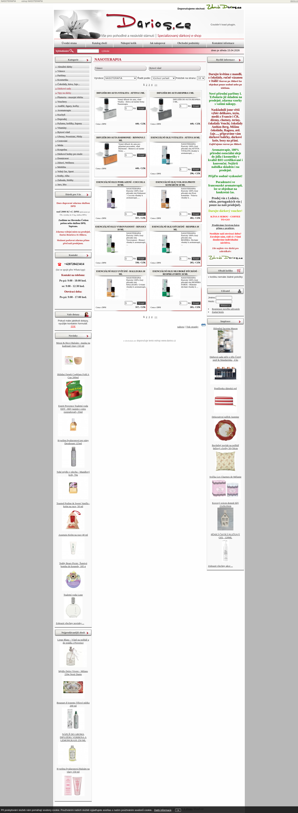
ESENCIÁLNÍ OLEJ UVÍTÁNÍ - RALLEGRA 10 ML (120, 272)
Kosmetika (62, 79)
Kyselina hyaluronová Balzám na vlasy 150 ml (73, 770)
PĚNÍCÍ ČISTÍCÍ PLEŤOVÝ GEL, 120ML (225, 536)
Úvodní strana (69, 43)
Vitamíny (62, 127)
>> (156, 84)
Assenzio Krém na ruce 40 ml (73, 534)
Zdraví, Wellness (65, 162)
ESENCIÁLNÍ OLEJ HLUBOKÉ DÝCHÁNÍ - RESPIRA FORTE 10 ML (175, 272)
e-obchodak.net (129, 341)
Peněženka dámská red (225, 388)
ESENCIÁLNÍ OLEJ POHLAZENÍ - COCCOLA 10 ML (120, 183)
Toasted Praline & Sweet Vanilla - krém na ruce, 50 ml (73, 505)
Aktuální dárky (64, 66)
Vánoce (98, 68)
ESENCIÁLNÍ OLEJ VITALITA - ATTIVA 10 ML (175, 137)
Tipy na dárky (64, 92)
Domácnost (63, 158)
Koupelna (62, 149)
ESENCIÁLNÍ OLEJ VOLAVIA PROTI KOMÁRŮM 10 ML (175, 183)
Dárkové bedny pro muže (69, 154)
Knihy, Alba (63, 175)
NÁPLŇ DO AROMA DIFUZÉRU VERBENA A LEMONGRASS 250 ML (73, 737)
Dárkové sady (64, 88)
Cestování (62, 140)
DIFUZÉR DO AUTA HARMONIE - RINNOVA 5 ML (120, 139)
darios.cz (294, 1)
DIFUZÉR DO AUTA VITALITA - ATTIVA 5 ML (121, 93)
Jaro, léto (62, 184)
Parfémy (61, 75)
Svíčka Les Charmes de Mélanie (225, 476)
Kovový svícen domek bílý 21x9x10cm (225, 504)
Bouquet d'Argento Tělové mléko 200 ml (73, 704)
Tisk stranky (192, 326)
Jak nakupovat (157, 43)
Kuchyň (61, 114)
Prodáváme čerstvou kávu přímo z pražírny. (225, 227)
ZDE (73, 326)
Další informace (162, 810)
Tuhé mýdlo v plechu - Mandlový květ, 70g (73, 473)
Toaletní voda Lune (73, 594)
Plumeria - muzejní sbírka (70, 97)
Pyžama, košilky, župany (69, 123)
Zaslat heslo (218, 312)
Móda (60, 145)
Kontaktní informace (223, 43)
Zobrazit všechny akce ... (220, 566)
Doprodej (62, 119)
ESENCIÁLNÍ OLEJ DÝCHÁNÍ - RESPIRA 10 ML (175, 228)
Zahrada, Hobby (65, 180)
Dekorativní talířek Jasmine (225, 416)
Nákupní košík (128, 43)
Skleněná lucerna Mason (225, 328)
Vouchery (62, 101)
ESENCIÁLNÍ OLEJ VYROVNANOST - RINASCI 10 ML (120, 228)
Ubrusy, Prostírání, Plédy (69, 136)
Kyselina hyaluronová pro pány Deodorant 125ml (73, 442)
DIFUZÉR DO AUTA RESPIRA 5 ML (175, 93)
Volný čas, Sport (65, 171)
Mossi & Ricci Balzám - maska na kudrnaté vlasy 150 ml (73, 344)
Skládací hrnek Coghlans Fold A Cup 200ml (73, 376)
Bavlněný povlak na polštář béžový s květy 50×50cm (225, 447)
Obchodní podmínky (189, 43)
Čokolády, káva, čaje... (68, 84)
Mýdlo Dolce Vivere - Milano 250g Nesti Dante (73, 673)
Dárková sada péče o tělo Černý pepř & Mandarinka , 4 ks (225, 358)
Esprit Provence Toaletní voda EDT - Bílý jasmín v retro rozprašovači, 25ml (73, 408)
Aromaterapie (64, 110)
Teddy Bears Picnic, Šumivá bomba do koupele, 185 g (73, 565)
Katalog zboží (99, 43)
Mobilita (61, 167)
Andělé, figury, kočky (68, 106)
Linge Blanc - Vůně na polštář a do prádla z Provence (73, 641)
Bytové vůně (155, 68)
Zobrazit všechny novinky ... (70, 623)
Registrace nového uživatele (226, 308)
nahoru (180, 326)
